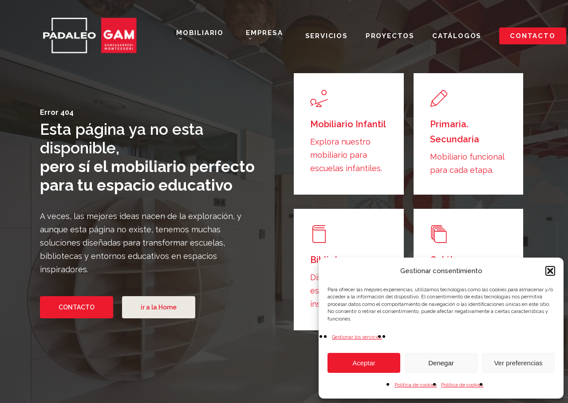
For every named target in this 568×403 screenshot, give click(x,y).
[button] (550, 270)
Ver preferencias (518, 363)
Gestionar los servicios (357, 337)
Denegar (441, 363)
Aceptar (363, 363)
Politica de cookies (462, 385)
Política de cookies (415, 385)
